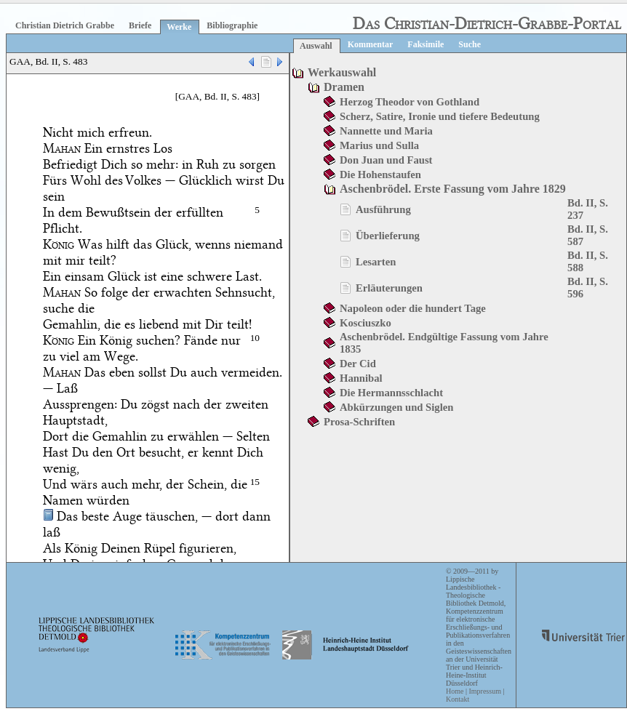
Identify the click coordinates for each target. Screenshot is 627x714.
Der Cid (358, 363)
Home (454, 691)
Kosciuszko (365, 323)
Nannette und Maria (386, 131)
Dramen (344, 87)
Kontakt (457, 699)
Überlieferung (388, 235)
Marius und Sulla (379, 145)
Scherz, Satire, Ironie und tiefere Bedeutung (440, 116)
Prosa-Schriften (359, 422)
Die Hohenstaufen (380, 174)
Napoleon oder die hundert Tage (413, 308)
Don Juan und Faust (386, 160)
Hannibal (361, 378)
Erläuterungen (389, 288)
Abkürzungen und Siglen (396, 407)
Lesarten (376, 262)
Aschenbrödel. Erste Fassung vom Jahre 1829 (453, 188)
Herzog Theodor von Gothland (409, 102)
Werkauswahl (342, 72)
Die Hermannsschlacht (391, 392)
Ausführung (383, 209)
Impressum (484, 691)
